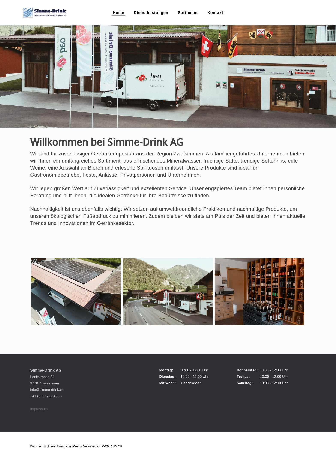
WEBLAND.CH (112, 446)
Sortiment (188, 13)
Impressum (39, 409)
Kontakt (215, 13)
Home (118, 13)
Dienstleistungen (151, 13)
